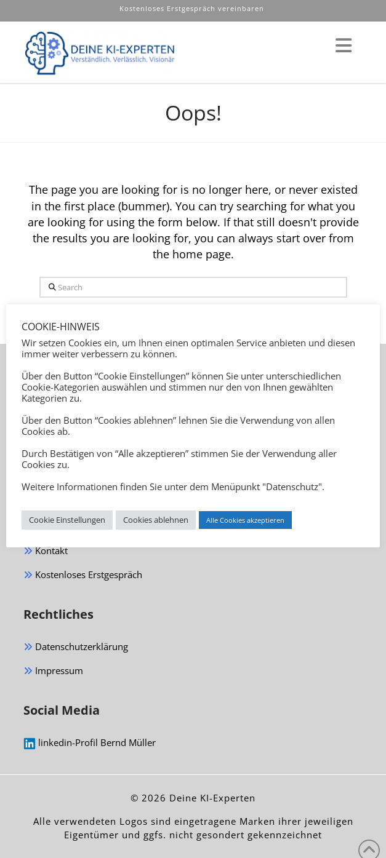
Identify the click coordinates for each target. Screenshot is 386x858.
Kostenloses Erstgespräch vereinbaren (193, 8)
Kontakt (45, 551)
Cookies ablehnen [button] (155, 519)
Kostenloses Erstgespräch (82, 575)
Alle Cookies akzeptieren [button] (245, 520)
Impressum (53, 671)
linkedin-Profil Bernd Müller (89, 743)
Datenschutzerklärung (75, 647)
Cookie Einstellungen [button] (67, 519)
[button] (343, 45)
